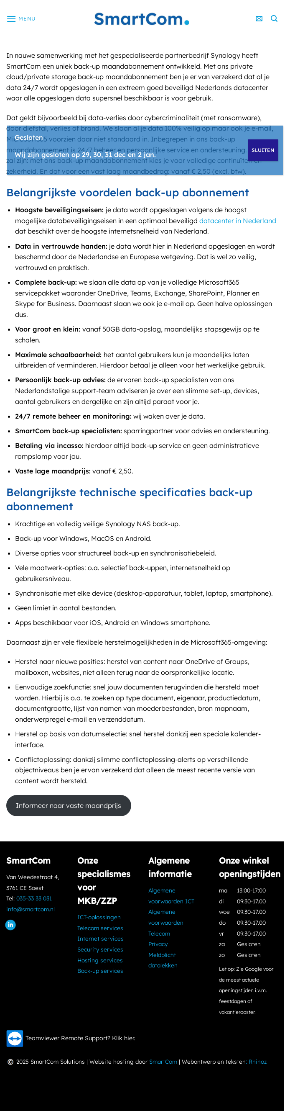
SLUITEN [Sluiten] (263, 150)
